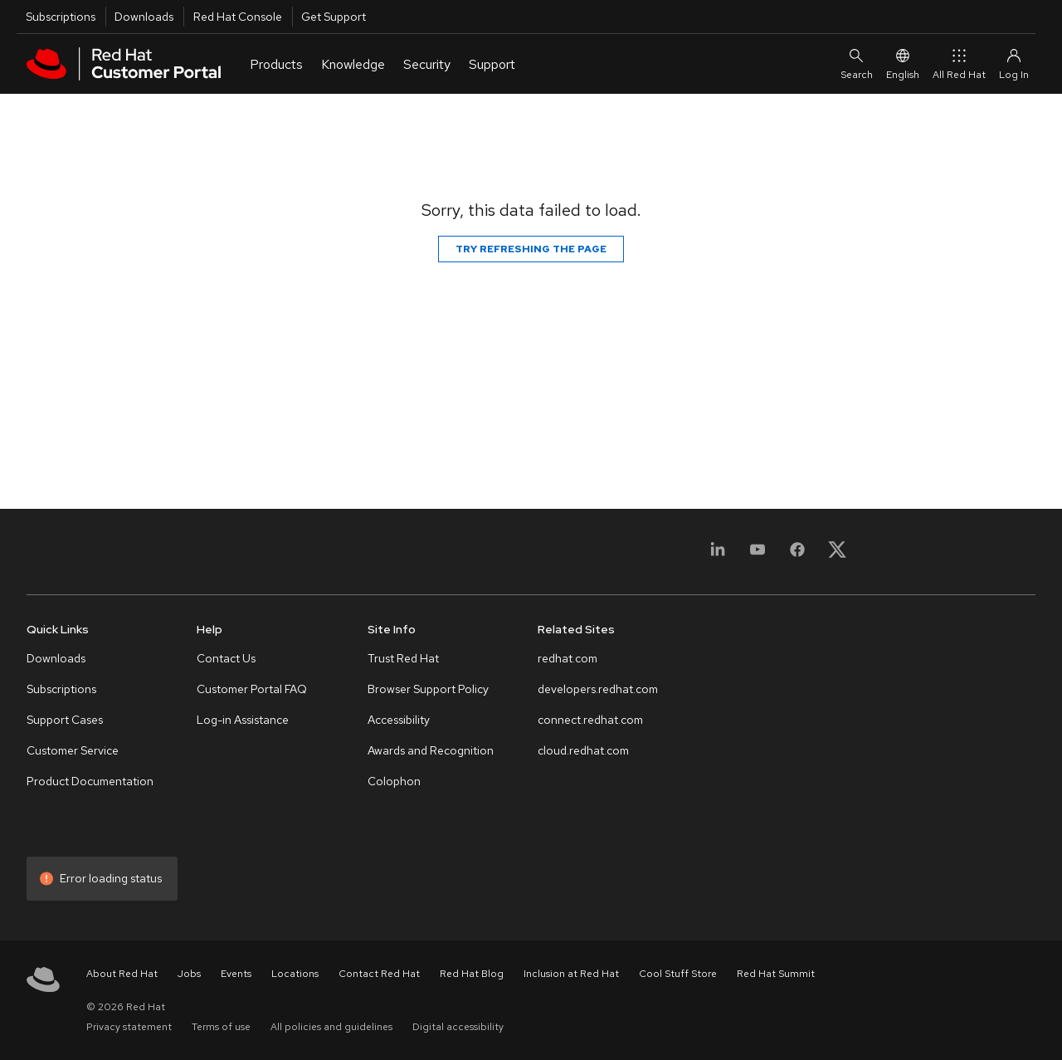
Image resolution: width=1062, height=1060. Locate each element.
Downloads (143, 16)
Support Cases (65, 719)
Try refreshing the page (531, 249)
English (902, 63)
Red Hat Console (237, 16)
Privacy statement (129, 1026)
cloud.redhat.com (583, 750)
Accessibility (399, 719)
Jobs (189, 973)
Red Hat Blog (472, 973)
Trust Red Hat (403, 658)
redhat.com (567, 658)
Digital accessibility (458, 1026)
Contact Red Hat (379, 973)
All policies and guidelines (331, 1026)
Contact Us (226, 658)
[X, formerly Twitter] (837, 555)
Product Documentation (90, 781)
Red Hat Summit (776, 973)
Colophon (394, 781)
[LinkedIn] (718, 555)
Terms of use (221, 1026)
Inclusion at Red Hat (571, 973)
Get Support (333, 16)
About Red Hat (122, 973)
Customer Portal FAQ (252, 688)
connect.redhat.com (590, 719)
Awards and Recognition (431, 750)
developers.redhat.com (598, 688)
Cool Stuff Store (678, 973)
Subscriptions (60, 16)
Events (236, 973)
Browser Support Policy (428, 688)
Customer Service (73, 750)
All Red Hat (959, 63)
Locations (295, 973)
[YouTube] (757, 555)
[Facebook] (797, 555)
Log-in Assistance (243, 719)
